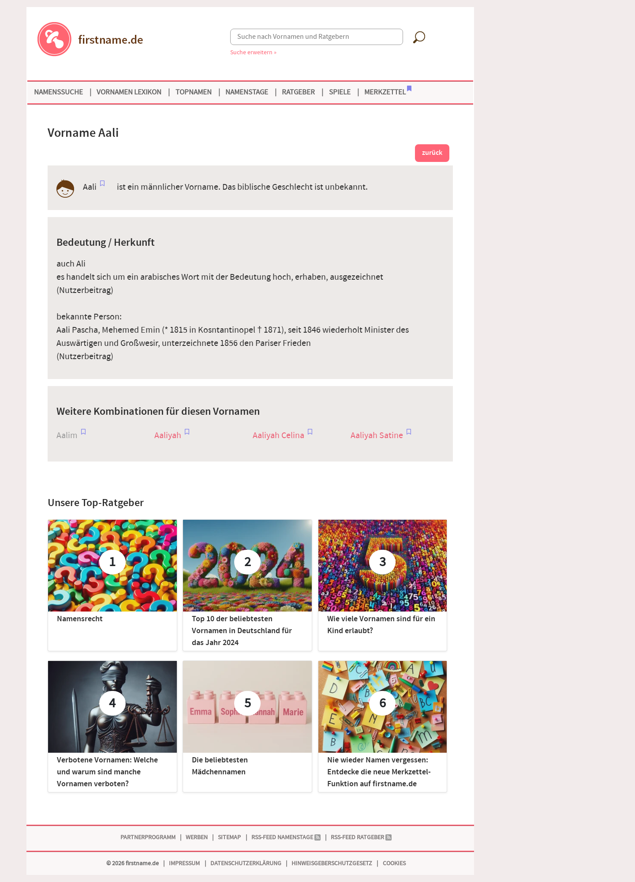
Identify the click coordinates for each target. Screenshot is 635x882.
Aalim (67, 435)
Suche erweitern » (253, 52)
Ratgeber (298, 92)
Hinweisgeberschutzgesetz (331, 863)
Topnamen (194, 92)
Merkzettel (387, 91)
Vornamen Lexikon (129, 92)
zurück (432, 153)
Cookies (394, 863)
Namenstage (246, 92)
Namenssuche (58, 92)
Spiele (340, 92)
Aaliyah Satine (377, 435)
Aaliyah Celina (278, 435)
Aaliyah (167, 435)
